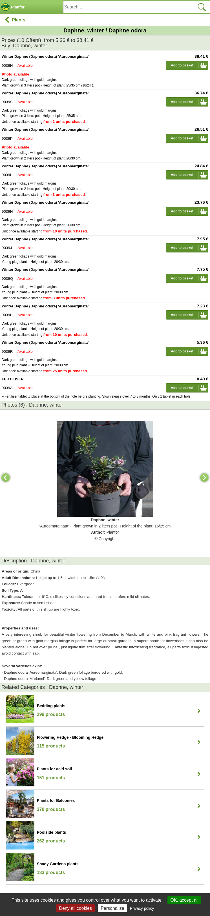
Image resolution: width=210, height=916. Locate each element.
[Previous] (5, 477)
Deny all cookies (75, 908)
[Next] (204, 477)
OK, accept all (184, 900)
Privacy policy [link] (142, 908)
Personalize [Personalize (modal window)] (112, 908)
